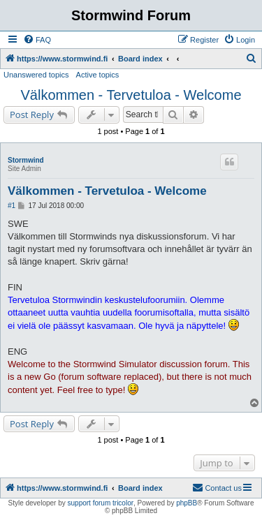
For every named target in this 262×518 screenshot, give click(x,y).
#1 (11, 205)
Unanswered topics (36, 75)
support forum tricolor (100, 503)
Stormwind (26, 160)
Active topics (97, 75)
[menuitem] (37, 39)
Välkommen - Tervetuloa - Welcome (130, 95)
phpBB (186, 503)
